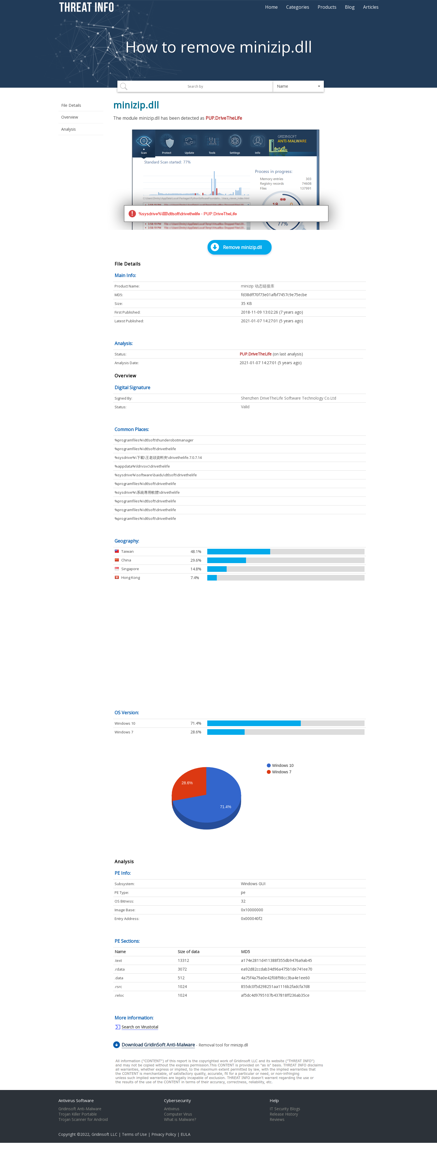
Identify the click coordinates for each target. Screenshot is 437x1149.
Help (274, 1100)
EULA (185, 1134)
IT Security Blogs (285, 1109)
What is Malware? (180, 1119)
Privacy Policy (163, 1134)
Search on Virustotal (140, 1027)
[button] (298, 86)
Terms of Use (134, 1134)
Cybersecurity (177, 1100)
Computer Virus (178, 1114)
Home (271, 7)
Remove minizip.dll (242, 247)
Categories (297, 7)
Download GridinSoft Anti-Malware (158, 1045)
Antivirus (171, 1109)
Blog (350, 7)
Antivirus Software (76, 1100)
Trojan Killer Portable (77, 1114)
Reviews (277, 1119)
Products (327, 7)
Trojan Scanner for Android (83, 1119)
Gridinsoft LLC (104, 1134)
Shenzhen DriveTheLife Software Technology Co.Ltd (288, 398)
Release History (284, 1114)
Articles (371, 7)
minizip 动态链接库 (257, 286)
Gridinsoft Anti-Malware (79, 1109)
